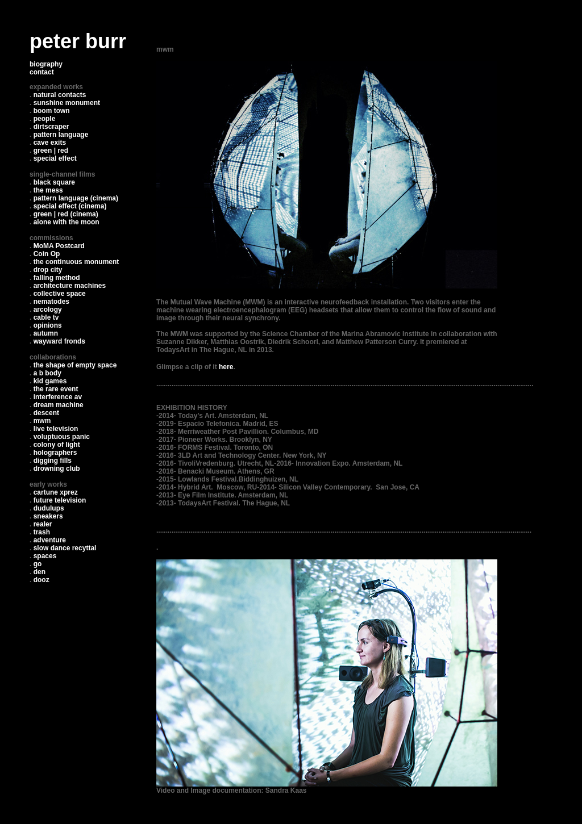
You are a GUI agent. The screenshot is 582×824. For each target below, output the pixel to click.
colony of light (57, 445)
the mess (48, 190)
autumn (46, 333)
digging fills (53, 461)
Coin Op (47, 254)
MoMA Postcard (59, 246)
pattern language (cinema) (76, 198)
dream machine (59, 405)
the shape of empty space (75, 365)
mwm (42, 421)
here (226, 367)
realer (43, 524)
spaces (45, 556)
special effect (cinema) (70, 206)
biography (46, 64)
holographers (55, 453)
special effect (55, 158)
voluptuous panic (62, 437)
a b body (47, 373)
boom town (52, 111)
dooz (41, 580)
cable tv (46, 317)
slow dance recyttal (65, 548)
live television (56, 429)
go (38, 564)
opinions (48, 325)
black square (54, 182)
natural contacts (60, 95)
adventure (50, 540)
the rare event (56, 389)
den (39, 572)
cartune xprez (56, 492)
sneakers (48, 516)
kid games (50, 381)
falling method (57, 278)
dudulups (49, 508)
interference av (58, 397)
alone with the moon (66, 222)
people (45, 119)
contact (42, 72)
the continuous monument (76, 262)
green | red (51, 150)
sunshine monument (67, 103)
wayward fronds (59, 341)
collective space (60, 294)
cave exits (50, 143)
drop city (48, 270)
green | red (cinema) (66, 214)
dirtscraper (51, 127)
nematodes (51, 302)
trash (42, 532)
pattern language (61, 135)
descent (46, 413)
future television (60, 500)
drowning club (57, 468)
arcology (48, 309)
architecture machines (70, 286)
